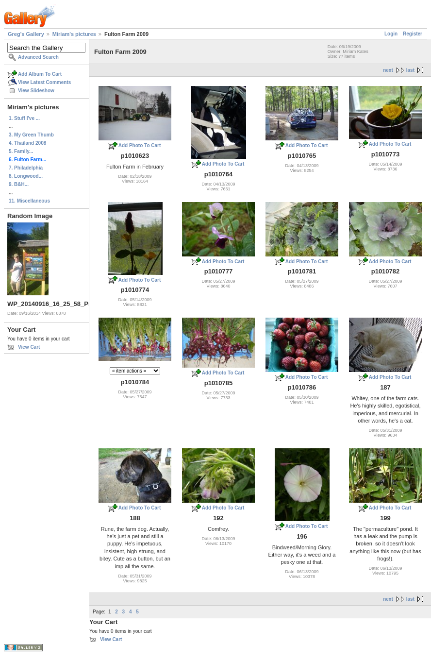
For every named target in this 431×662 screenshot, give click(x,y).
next (388, 70)
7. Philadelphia (26, 167)
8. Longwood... (26, 176)
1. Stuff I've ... (24, 118)
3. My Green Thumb (31, 134)
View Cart (29, 347)
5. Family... (21, 151)
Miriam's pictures (74, 34)
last (410, 70)
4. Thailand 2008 (27, 143)
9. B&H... (19, 184)
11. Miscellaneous (29, 201)
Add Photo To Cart (139, 145)
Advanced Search (38, 57)
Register (412, 33)
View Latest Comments (44, 82)
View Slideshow (36, 90)
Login (391, 33)
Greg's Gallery (26, 34)
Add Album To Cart (40, 74)
